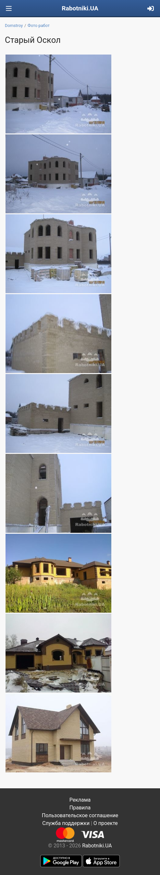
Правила (80, 808)
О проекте (105, 823)
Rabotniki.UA (80, 8)
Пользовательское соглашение (80, 815)
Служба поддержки (66, 823)
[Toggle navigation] (9, 8)
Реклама (80, 800)
